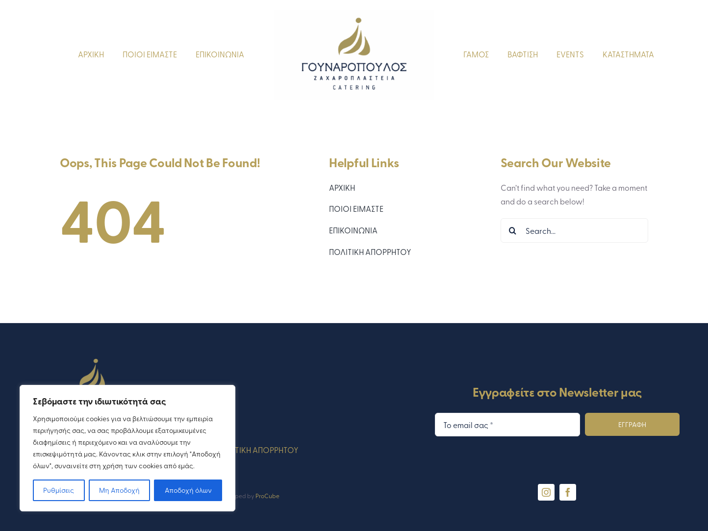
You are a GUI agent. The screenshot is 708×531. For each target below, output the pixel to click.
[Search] (513, 230)
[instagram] (546, 492)
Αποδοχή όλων (188, 490)
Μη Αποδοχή (119, 490)
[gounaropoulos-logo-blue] (354, 13)
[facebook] (567, 492)
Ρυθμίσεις (58, 490)
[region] (127, 448)
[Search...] (575, 230)
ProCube (267, 496)
